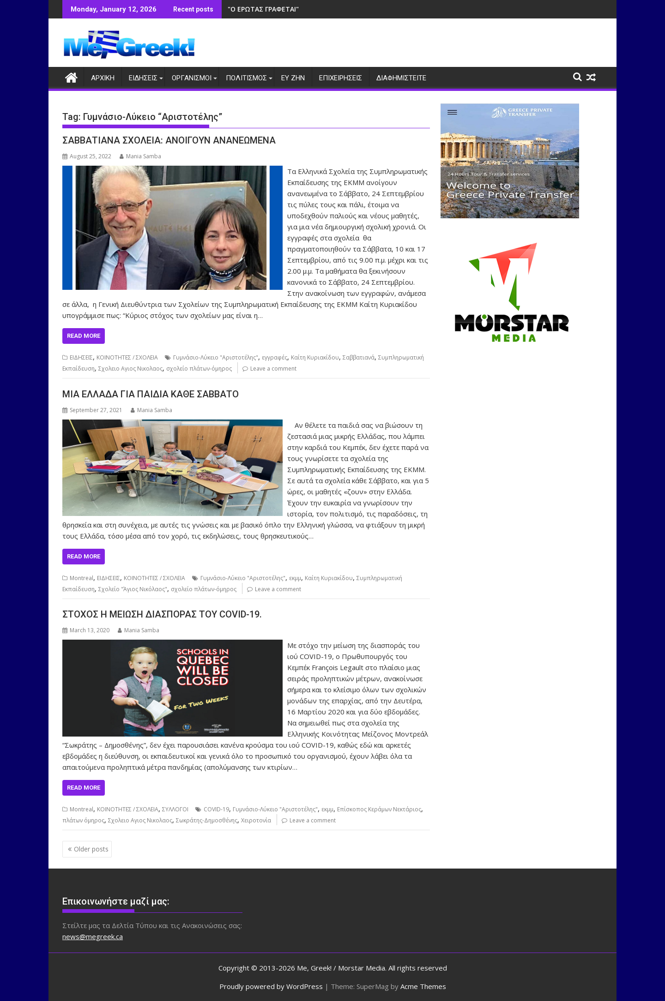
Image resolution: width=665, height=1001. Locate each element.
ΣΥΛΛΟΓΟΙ (175, 809)
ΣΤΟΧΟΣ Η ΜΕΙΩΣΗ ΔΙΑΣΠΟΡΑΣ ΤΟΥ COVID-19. (162, 614)
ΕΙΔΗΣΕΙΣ (143, 78)
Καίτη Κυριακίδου (315, 357)
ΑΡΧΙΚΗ (103, 78)
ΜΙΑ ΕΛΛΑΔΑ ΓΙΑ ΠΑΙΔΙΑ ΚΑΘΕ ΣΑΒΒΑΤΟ (150, 394)
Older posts (91, 849)
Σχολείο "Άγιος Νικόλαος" (132, 589)
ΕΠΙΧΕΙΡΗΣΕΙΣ (340, 78)
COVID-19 (216, 809)
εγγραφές (274, 357)
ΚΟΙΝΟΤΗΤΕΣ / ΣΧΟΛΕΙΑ (127, 357)
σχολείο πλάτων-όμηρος (199, 368)
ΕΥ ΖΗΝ (293, 78)
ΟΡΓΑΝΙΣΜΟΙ (192, 78)
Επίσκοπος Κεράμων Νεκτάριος (379, 809)
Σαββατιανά (359, 357)
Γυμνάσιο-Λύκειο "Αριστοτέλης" (215, 357)
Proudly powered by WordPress (271, 985)
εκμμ (295, 578)
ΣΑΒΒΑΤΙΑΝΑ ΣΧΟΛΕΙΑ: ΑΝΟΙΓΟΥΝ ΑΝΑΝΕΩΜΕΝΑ (169, 140)
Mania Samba (140, 156)
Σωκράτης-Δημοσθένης (206, 820)
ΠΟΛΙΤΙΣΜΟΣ (246, 78)
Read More (83, 335)
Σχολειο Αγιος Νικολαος (130, 368)
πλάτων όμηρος (83, 820)
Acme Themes (423, 985)
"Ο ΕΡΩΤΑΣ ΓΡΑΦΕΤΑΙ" (263, 9)
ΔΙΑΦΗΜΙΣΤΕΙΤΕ (401, 78)
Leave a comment (273, 368)
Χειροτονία (256, 820)
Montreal (81, 578)
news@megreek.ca (92, 936)
